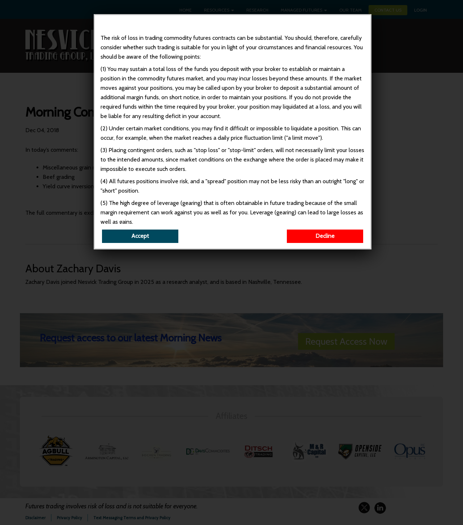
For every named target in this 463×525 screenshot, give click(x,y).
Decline (325, 235)
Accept (140, 235)
